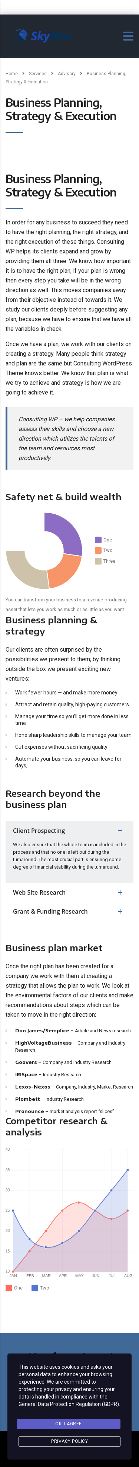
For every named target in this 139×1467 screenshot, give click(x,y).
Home (12, 73)
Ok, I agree (68, 1423)
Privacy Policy (69, 1441)
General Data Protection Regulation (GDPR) (69, 1404)
